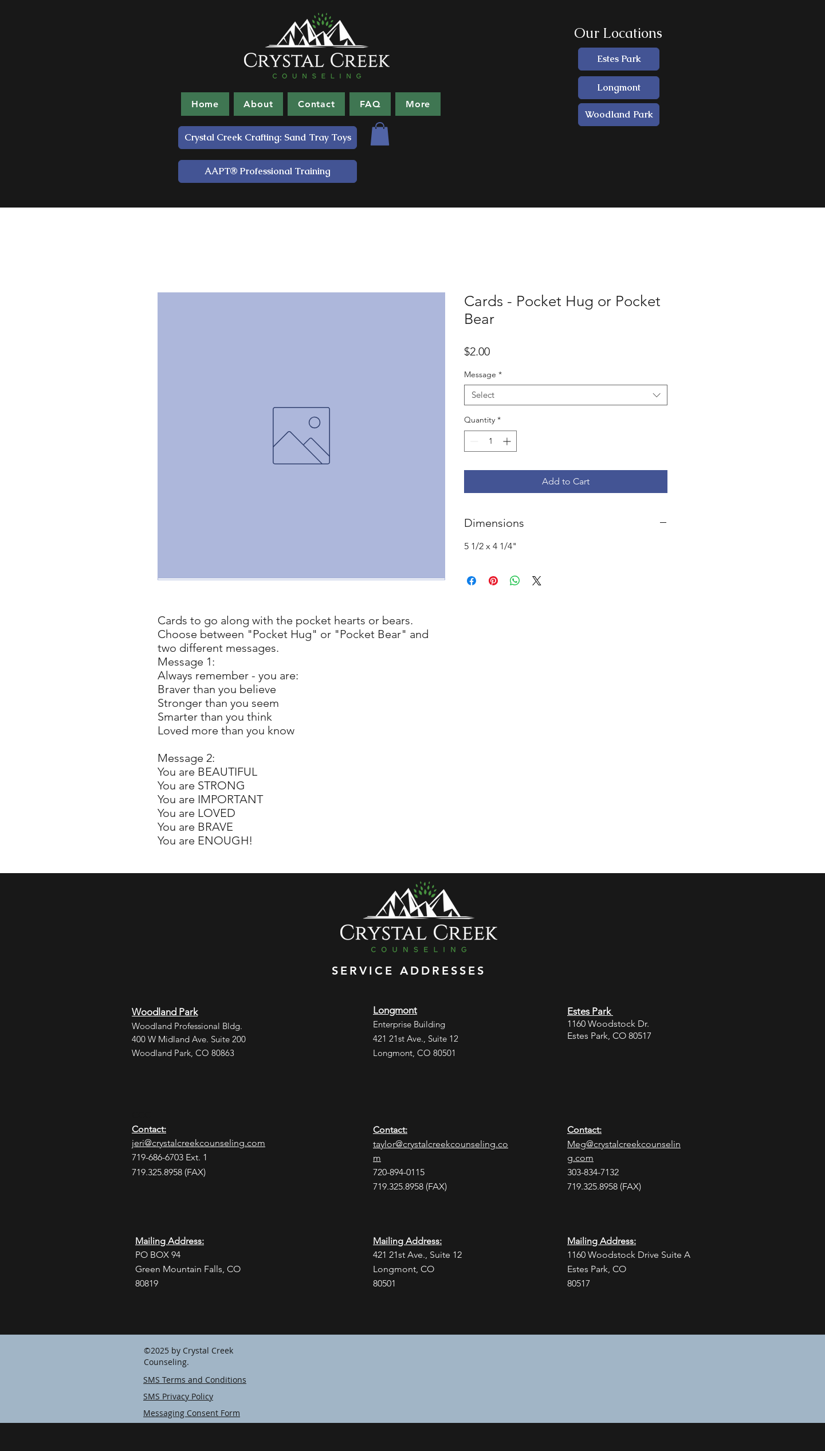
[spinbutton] (490, 441)
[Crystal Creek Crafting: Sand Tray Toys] (267, 137)
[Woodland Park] (618, 114)
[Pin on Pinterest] (493, 581)
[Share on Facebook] (471, 581)
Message (483, 375)
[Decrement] (473, 441)
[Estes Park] (618, 59)
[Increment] (508, 441)
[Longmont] (618, 87)
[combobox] (565, 395)
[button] (380, 134)
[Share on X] (537, 581)
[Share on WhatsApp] (515, 581)
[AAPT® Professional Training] (267, 171)
